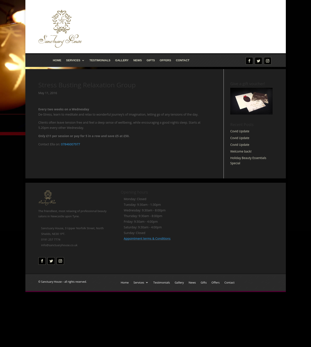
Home (57, 60)
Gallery (122, 60)
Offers (165, 60)
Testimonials (99, 60)
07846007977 (70, 144)
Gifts (150, 60)
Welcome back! (241, 151)
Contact (182, 60)
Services (73, 60)
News (137, 60)
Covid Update (239, 131)
